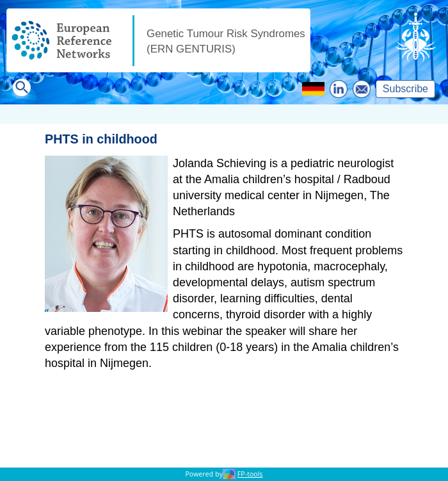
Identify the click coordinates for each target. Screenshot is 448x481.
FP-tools (250, 473)
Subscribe (405, 88)
